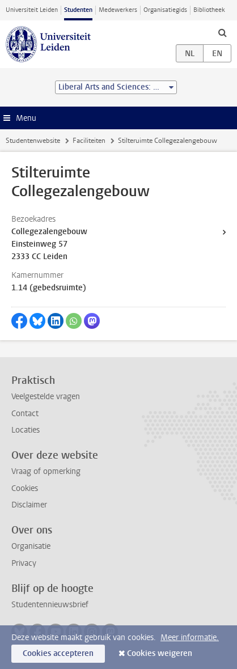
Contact (25, 413)
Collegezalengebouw (49, 231)
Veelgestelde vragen (45, 396)
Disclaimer (29, 504)
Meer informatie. (189, 637)
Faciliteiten (89, 140)
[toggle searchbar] (222, 32)
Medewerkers (118, 10)
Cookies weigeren (159, 653)
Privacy (23, 563)
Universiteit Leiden (32, 10)
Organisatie (30, 546)
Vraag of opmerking (46, 471)
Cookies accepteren (58, 653)
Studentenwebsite (33, 140)
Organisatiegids (165, 10)
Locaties (25, 430)
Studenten (78, 10)
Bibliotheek (209, 10)
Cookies (24, 488)
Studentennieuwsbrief (49, 604)
